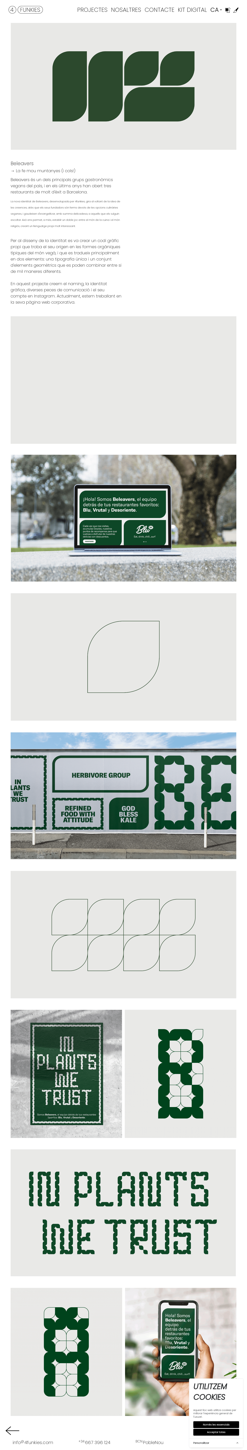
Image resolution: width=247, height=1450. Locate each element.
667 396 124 (94, 1442)
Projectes (92, 10)
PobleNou (149, 1442)
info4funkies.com (33, 1442)
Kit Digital (192, 10)
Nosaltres (126, 10)
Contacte (159, 10)
